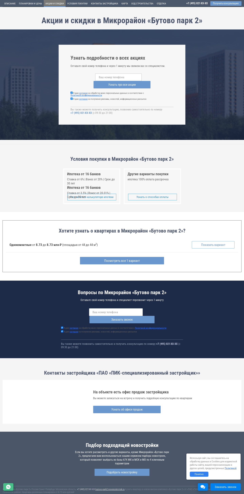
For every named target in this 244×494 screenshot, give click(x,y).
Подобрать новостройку (122, 458)
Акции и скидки (54, 3)
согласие (83, 85)
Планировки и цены (30, 3)
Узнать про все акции (149, 77)
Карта (124, 3)
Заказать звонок (155, 305)
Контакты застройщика (104, 3)
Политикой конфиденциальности (86, 88)
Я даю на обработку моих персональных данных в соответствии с (107, 86)
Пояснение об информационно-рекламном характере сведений (33, 489)
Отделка (161, 3)
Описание (10, 3)
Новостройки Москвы (44, 483)
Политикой (231, 468)
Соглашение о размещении (170, 487)
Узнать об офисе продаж (120, 395)
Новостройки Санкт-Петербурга (18, 483)
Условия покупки (77, 3)
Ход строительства (142, 3)
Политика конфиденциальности (79, 489)
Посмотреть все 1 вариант (122, 254)
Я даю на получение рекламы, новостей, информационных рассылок (109, 91)
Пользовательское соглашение (142, 487)
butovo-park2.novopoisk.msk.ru (110, 475)
